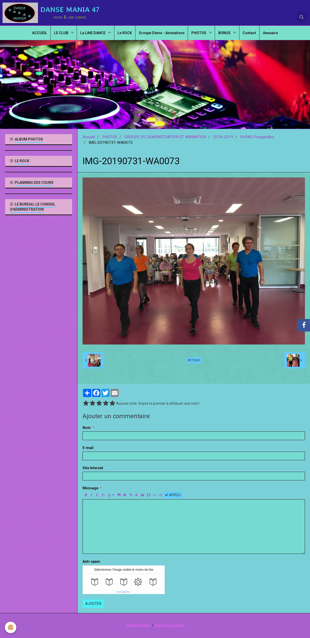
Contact (253, 35)
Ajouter (93, 604)
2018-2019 (223, 137)
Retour (194, 360)
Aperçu (173, 495)
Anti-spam (91, 561)
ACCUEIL (35, 35)
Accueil (89, 137)
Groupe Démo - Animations (162, 35)
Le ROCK (123, 35)
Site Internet (93, 468)
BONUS (227, 35)
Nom (87, 428)
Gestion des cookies (170, 625)
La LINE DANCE (91, 35)
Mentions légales (138, 625)
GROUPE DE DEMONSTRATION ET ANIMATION (165, 137)
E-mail (88, 448)
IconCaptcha (122, 592)
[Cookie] (11, 627)
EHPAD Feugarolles (257, 137)
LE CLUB (57, 35)
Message (90, 488)
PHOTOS (200, 35)
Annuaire (275, 35)
